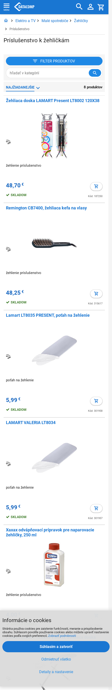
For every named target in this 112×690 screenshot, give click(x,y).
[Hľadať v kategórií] (95, 73)
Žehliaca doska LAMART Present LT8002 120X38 (52, 100)
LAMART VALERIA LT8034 (31, 422)
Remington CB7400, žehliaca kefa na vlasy (46, 207)
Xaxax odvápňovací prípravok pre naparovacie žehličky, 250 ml (50, 532)
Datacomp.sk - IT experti (24, 7)
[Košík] (101, 7)
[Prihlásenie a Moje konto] (90, 7)
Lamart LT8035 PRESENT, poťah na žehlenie (48, 315)
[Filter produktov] (54, 61)
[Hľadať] (79, 6)
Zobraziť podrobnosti (62, 636)
